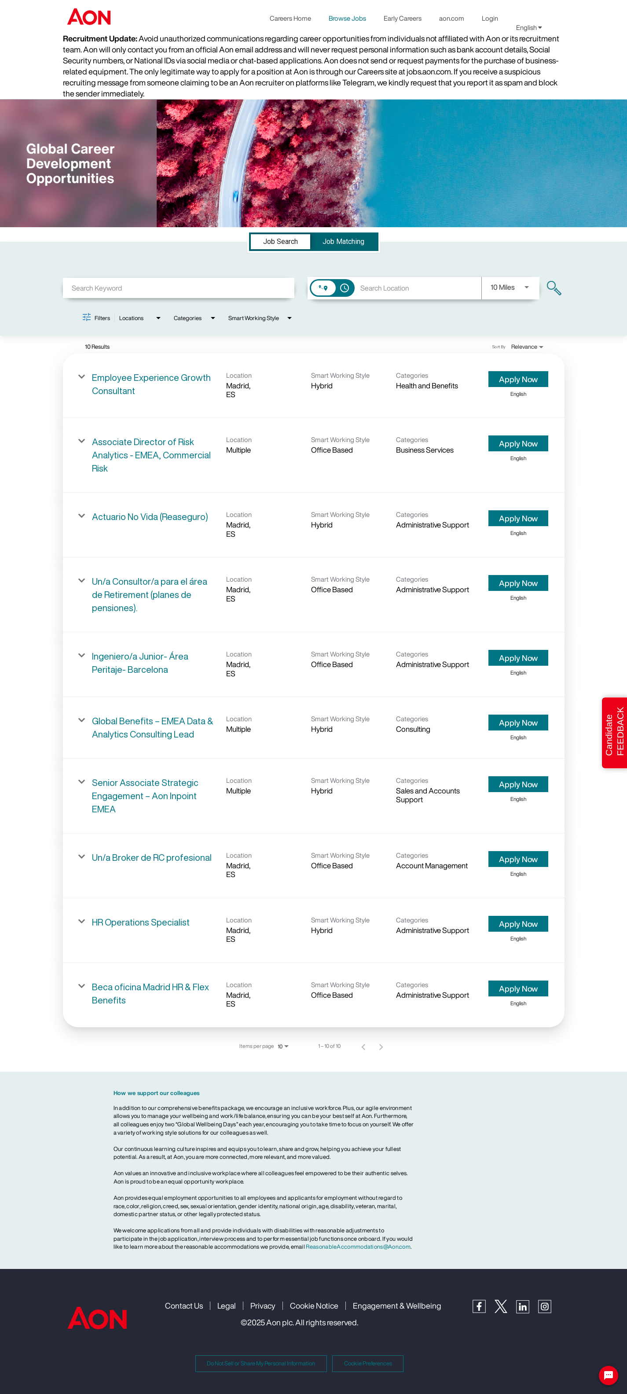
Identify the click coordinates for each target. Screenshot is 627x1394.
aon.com (451, 18)
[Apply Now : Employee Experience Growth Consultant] (518, 379)
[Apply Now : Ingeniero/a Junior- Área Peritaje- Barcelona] (518, 658)
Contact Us (184, 1305)
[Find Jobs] (554, 288)
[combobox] (179, 287)
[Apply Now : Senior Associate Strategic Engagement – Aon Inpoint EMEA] (518, 784)
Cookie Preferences (368, 1363)
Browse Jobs (347, 18)
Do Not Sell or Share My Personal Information (261, 1363)
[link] (314, 386)
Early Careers (403, 18)
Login (490, 18)
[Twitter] (505, 1310)
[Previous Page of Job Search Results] (363, 1046)
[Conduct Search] (554, 288)
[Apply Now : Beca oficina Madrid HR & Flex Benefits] (518, 988)
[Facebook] (484, 1310)
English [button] (529, 27)
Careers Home (290, 18)
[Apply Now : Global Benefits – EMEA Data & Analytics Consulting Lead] (518, 722)
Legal (226, 1305)
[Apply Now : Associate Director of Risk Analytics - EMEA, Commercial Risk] (518, 443)
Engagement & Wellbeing (397, 1305)
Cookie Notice (314, 1305)
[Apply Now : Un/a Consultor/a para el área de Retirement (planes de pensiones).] (518, 583)
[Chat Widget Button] (608, 1375)
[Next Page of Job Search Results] (381, 1046)
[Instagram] (549, 1311)
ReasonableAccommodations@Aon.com (358, 1247)
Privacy (262, 1305)
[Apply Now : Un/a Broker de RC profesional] (518, 859)
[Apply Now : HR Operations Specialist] (518, 924)
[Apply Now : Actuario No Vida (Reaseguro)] (518, 518)
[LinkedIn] (527, 1311)
